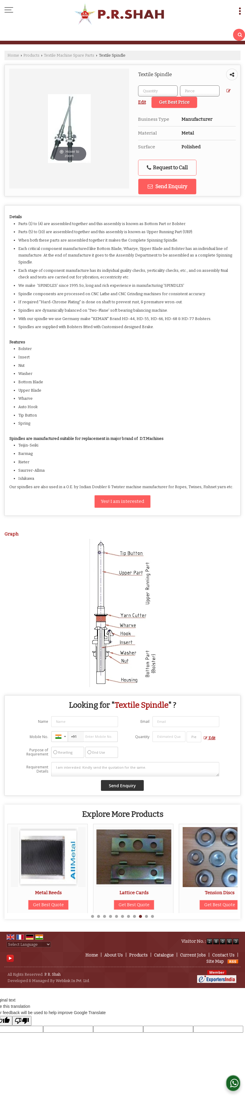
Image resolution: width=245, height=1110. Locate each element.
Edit (209, 738)
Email (144, 721)
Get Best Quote (35, 904)
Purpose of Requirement (37, 752)
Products (31, 55)
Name (43, 721)
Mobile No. (39, 736)
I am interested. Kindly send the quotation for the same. (135, 769)
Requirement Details (37, 769)
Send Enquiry (167, 186)
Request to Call (167, 168)
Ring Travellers (35, 892)
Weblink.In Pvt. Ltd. (73, 980)
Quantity (142, 736)
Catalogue (164, 955)
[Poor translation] (21, 1021)
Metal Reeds (121, 892)
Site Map (215, 961)
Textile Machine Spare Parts (69, 55)
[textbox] (200, 90)
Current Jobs (193, 955)
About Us (113, 955)
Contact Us (223, 955)
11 (152, 916)
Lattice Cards (206, 892)
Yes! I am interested (122, 501)
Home (13, 55)
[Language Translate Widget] (29, 944)
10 (146, 916)
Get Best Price (174, 102)
